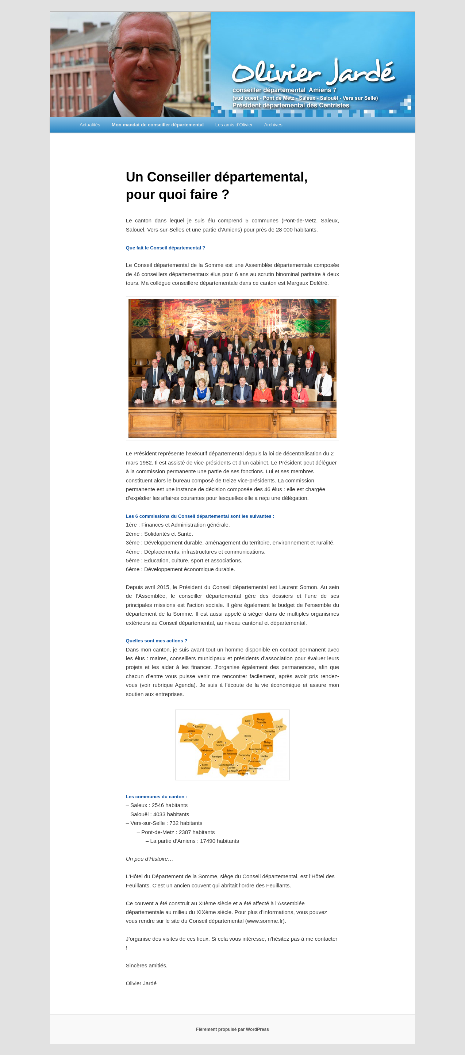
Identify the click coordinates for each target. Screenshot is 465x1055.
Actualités (90, 124)
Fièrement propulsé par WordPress (232, 1029)
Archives (273, 124)
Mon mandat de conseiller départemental (158, 124)
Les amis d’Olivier (234, 124)
